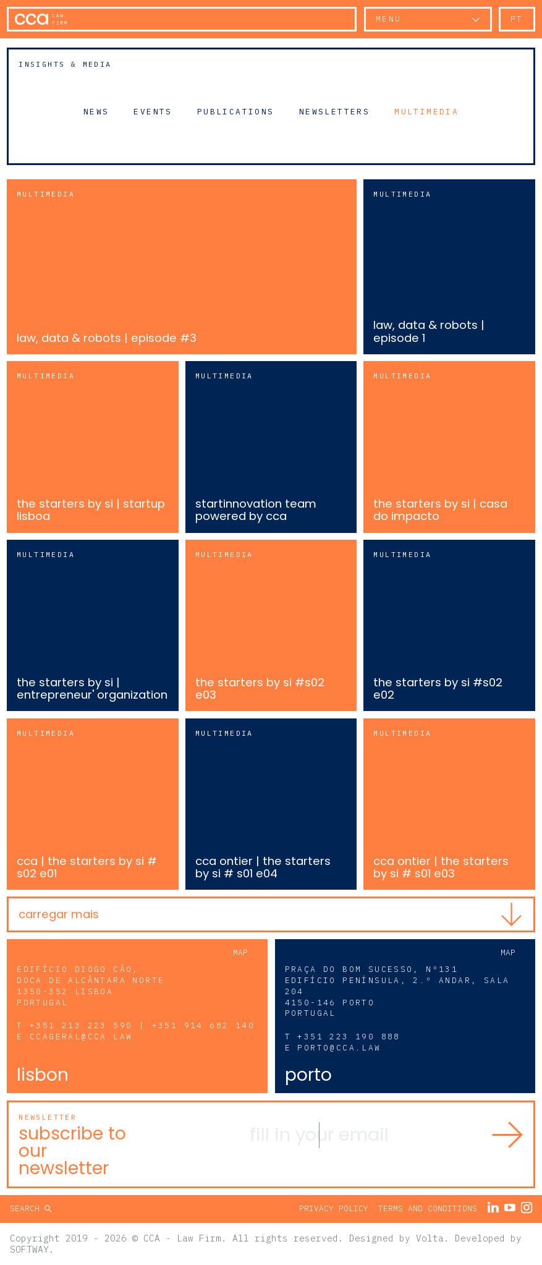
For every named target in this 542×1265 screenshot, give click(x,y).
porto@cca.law (339, 1047)
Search (27, 1208)
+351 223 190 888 (348, 1036)
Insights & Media (65, 64)
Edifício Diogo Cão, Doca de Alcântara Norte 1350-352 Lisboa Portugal (90, 986)
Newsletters (334, 111)
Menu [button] (389, 19)
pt (516, 19)
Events (152, 111)
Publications (235, 111)
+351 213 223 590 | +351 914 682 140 (142, 1025)
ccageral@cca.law (81, 1036)
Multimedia (426, 111)
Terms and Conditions (427, 1208)
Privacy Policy (333, 1208)
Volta (430, 1238)
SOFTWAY (29, 1249)
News (96, 111)
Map (240, 952)
